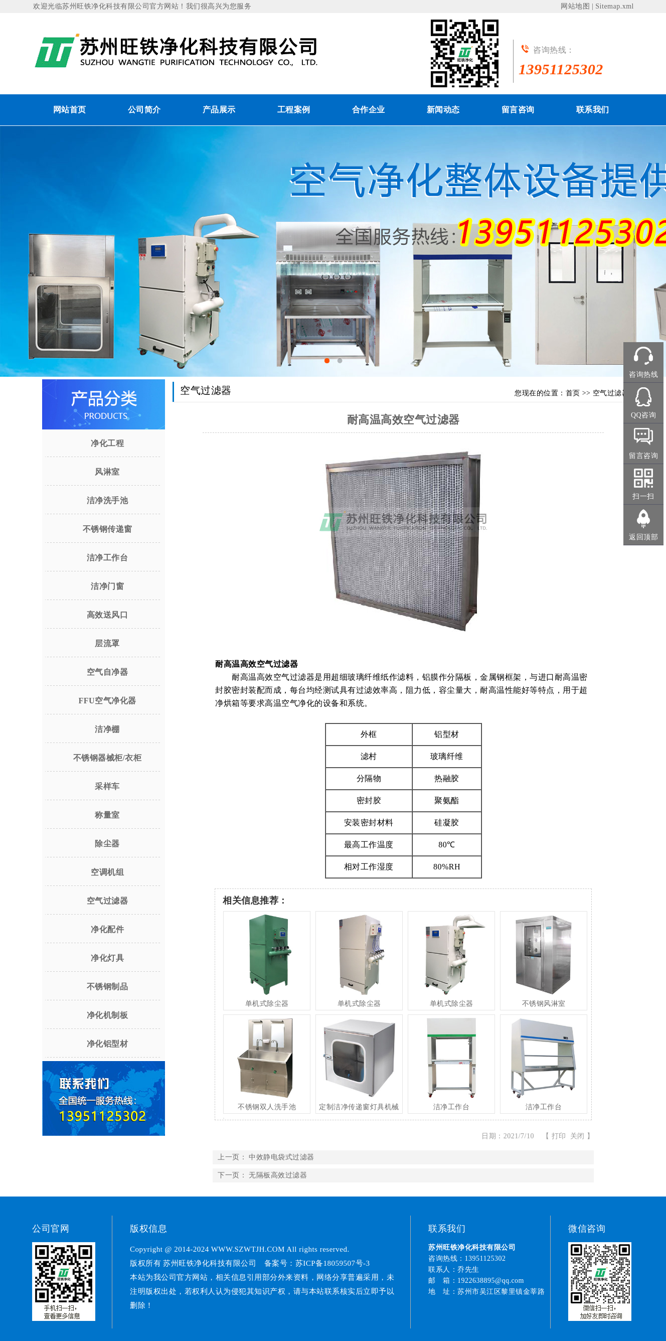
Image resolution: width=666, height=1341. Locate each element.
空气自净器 (107, 672)
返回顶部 (643, 537)
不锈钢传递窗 (107, 529)
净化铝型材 (107, 1043)
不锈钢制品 (107, 986)
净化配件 (107, 929)
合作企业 (368, 109)
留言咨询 (518, 109)
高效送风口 (107, 615)
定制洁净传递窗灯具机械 (359, 1107)
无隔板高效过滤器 (278, 1175)
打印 (559, 1136)
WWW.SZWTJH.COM (248, 1249)
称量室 (107, 815)
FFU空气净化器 (107, 700)
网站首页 (69, 109)
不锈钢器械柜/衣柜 (107, 758)
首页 (573, 393)
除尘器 (107, 843)
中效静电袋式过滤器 (281, 1157)
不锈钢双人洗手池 (267, 1107)
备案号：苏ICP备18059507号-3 (317, 1263)
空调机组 (107, 872)
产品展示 (219, 109)
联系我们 (592, 109)
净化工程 (107, 443)
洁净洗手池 (107, 500)
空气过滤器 (107, 901)
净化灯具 (107, 958)
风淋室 (107, 472)
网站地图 (575, 6)
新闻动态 (443, 109)
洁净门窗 (107, 586)
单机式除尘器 (267, 1003)
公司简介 (144, 109)
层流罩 (107, 643)
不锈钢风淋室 (544, 1003)
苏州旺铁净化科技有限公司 (105, 6)
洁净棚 (107, 729)
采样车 (107, 786)
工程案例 (293, 109)
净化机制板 (107, 1015)
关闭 (577, 1136)
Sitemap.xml (614, 6)
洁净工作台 (107, 557)
